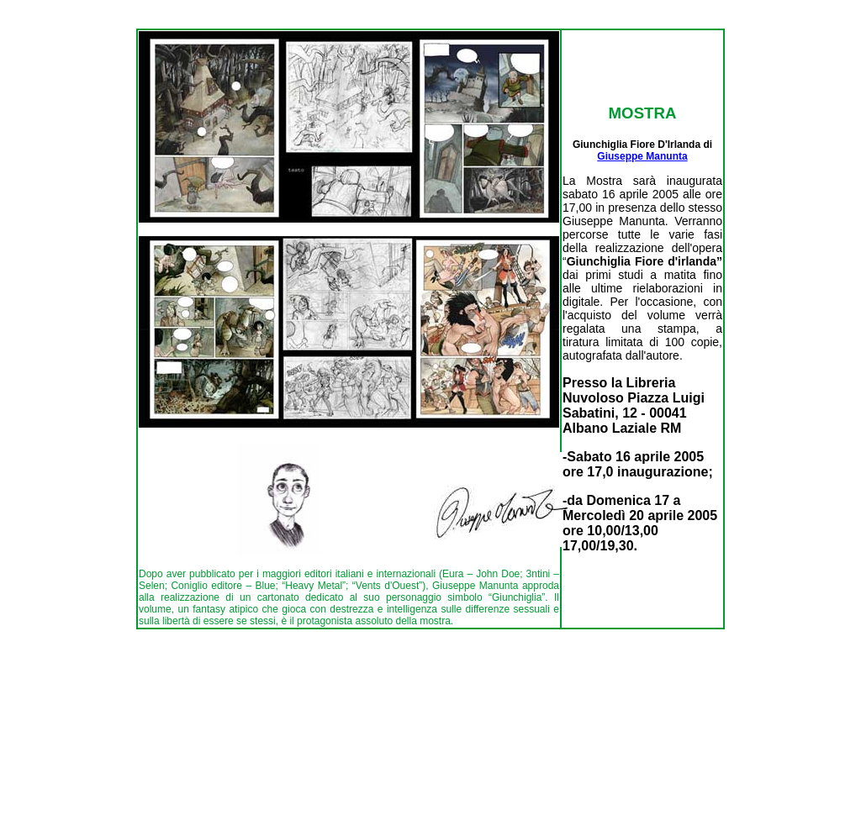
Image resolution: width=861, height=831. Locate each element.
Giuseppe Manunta (642, 156)
